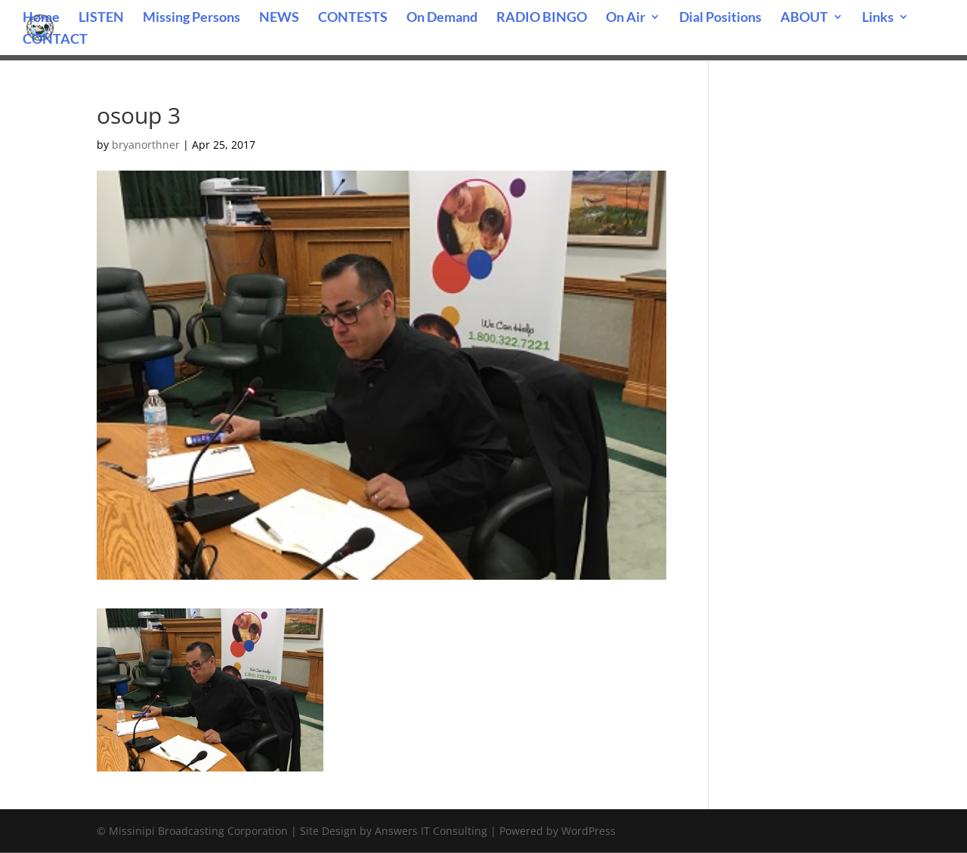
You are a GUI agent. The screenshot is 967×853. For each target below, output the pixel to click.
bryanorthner (146, 144)
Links (878, 18)
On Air (625, 18)
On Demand (441, 18)
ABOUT (804, 18)
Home (41, 18)
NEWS (279, 18)
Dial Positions (720, 18)
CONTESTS (353, 18)
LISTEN (101, 18)
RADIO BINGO (541, 18)
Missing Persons (191, 18)
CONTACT (55, 40)
